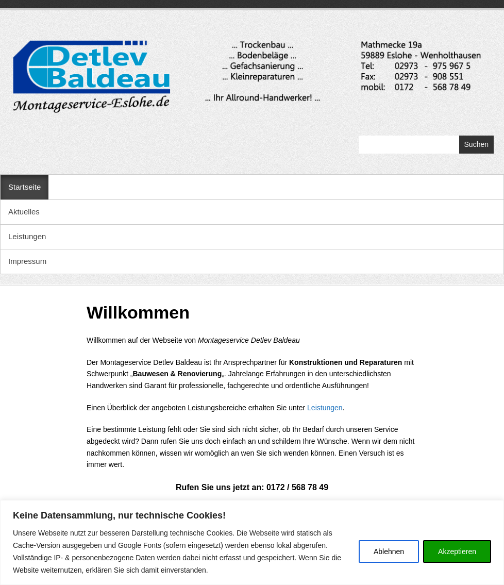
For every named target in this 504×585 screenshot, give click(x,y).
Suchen (476, 144)
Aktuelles (24, 211)
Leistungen (27, 236)
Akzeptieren (457, 551)
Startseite (24, 186)
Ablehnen (389, 551)
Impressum (27, 261)
